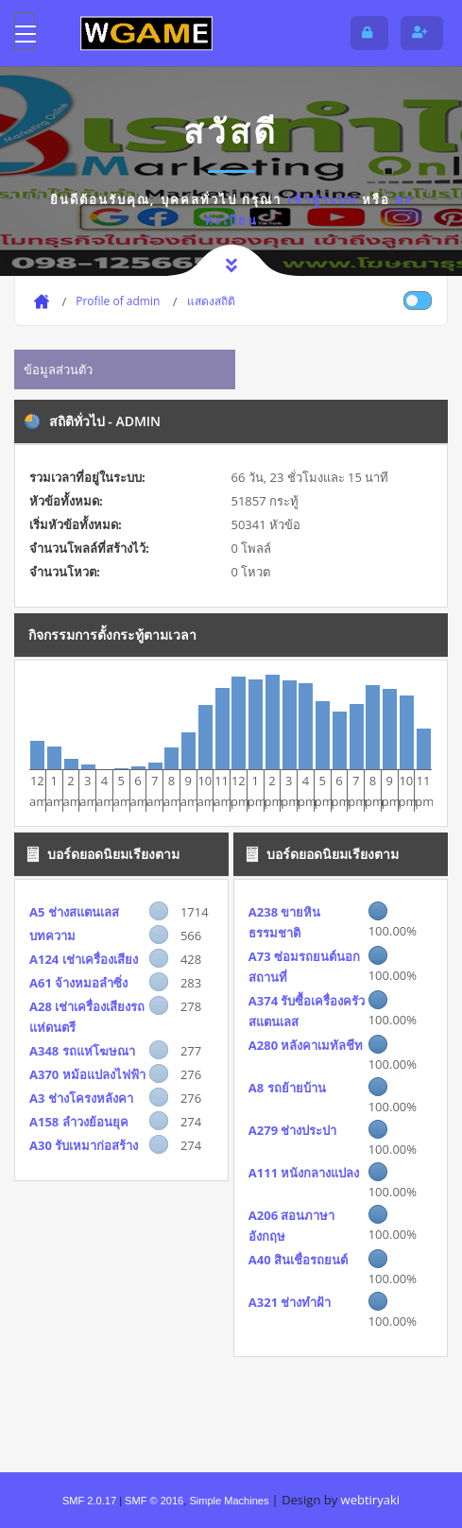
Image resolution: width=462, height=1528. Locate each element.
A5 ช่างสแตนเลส (74, 911)
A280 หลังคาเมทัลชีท (306, 1045)
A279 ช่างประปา (292, 1130)
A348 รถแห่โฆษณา (82, 1050)
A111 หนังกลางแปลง (304, 1172)
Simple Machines (228, 1500)
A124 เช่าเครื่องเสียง (83, 959)
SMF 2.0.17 (89, 1500)
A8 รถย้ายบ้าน (287, 1087)
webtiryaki (370, 1499)
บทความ (52, 935)
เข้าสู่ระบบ (322, 199)
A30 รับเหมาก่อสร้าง (83, 1145)
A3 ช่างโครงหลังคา (81, 1098)
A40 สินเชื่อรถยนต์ (298, 1259)
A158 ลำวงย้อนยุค (78, 1121)
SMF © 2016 (154, 1500)
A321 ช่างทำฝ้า (290, 1302)
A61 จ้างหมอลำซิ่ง (78, 982)
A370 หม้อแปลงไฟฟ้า (87, 1074)
